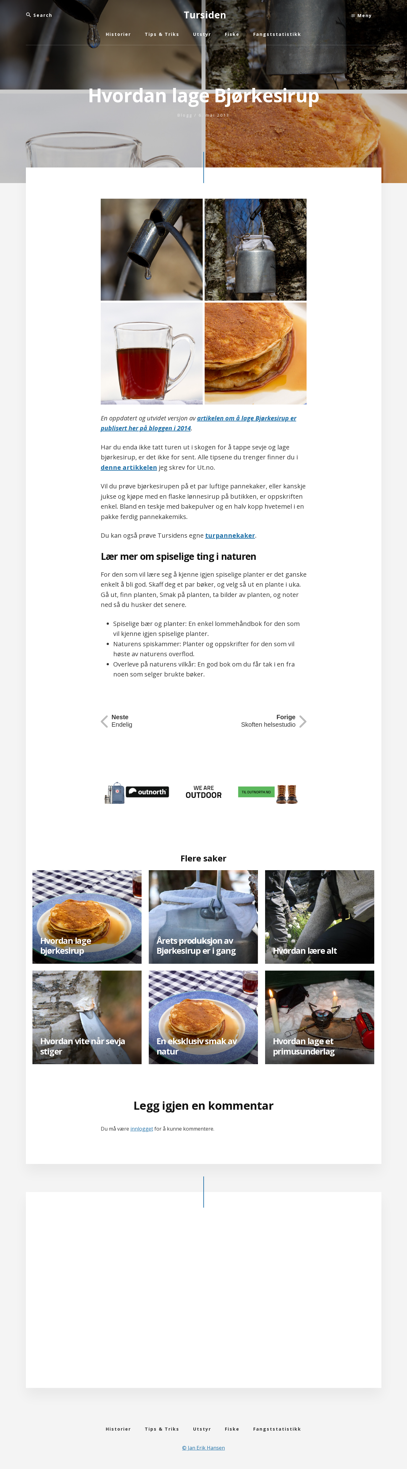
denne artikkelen (129, 467)
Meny (361, 15)
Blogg (184, 115)
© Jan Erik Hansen (203, 1447)
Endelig (122, 721)
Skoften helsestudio (268, 721)
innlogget (141, 1128)
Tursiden (205, 14)
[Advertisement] (203, 1302)
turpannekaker (230, 535)
